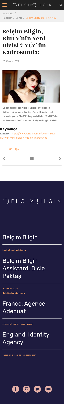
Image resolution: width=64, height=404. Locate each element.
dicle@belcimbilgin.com (13, 293)
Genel (19, 17)
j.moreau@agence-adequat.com (17, 324)
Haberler (7, 17)
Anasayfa (7, 13)
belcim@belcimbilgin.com (14, 250)
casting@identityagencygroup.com (19, 355)
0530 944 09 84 (10, 289)
